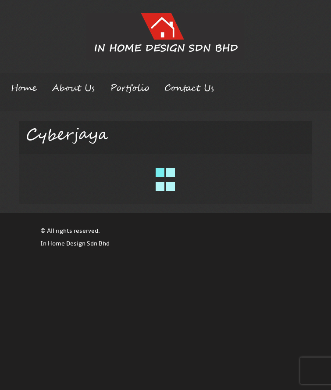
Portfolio (129, 88)
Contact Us (189, 88)
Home (23, 88)
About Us (73, 88)
